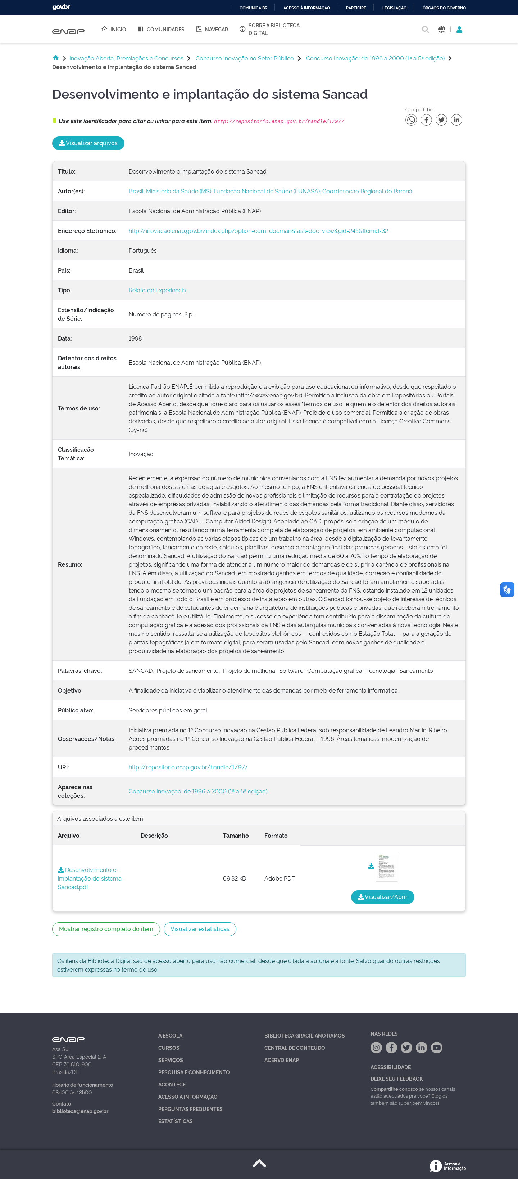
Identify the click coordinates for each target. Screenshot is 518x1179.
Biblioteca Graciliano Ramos (304, 1035)
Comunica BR (253, 8)
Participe (356, 8)
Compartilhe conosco (394, 1088)
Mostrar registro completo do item (106, 928)
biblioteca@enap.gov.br (80, 1110)
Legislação (394, 8)
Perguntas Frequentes (190, 1108)
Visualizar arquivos (88, 143)
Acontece (172, 1084)
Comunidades (161, 29)
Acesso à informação (306, 8)
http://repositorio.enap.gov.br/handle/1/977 (188, 767)
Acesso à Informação (188, 1096)
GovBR (61, 7)
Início (113, 29)
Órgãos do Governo (444, 8)
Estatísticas (175, 1120)
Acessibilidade (391, 1066)
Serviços (170, 1059)
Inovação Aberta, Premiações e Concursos (126, 58)
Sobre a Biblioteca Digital (269, 29)
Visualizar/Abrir (383, 896)
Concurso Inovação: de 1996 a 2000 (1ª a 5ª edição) (375, 58)
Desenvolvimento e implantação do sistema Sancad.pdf (90, 878)
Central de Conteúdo (294, 1047)
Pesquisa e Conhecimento (194, 1071)
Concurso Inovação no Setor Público (245, 58)
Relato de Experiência (157, 290)
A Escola (170, 1035)
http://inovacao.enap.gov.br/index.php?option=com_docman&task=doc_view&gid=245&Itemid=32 (258, 230)
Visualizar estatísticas (200, 928)
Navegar (211, 29)
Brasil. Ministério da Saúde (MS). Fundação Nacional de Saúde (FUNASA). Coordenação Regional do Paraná (270, 191)
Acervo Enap (281, 1059)
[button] (441, 29)
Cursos (169, 1047)
